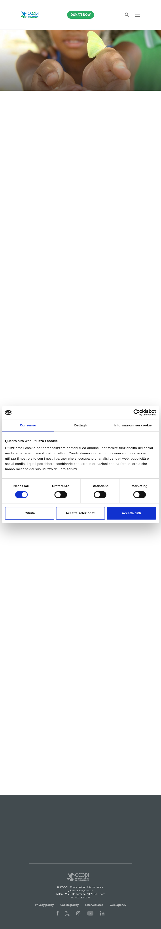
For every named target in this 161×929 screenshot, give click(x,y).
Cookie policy (69, 905)
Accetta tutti (131, 513)
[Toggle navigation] (137, 14)
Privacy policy (44, 905)
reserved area (94, 905)
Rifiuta (30, 513)
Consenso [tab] (28, 425)
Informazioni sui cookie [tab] (133, 425)
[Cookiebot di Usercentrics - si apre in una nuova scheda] (136, 412)
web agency (118, 905)
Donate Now (81, 15)
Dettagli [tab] (80, 425)
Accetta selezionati (80, 513)
